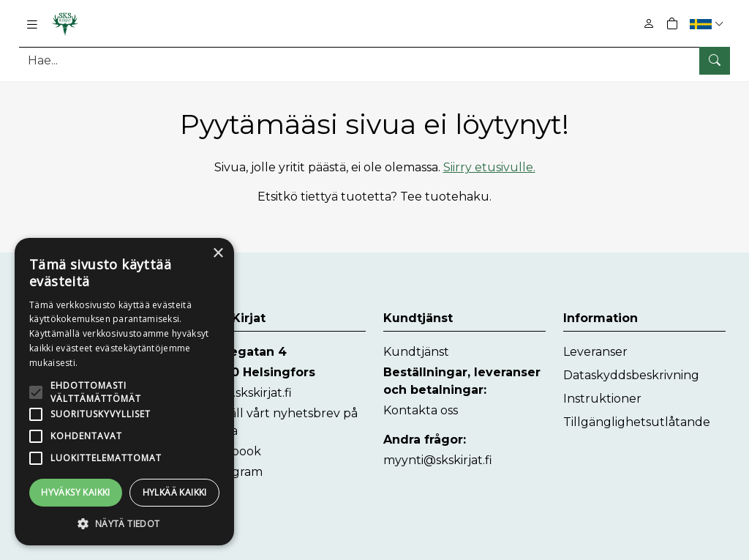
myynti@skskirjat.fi (437, 460)
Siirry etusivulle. (489, 167)
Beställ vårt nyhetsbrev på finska (280, 422)
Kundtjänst (416, 352)
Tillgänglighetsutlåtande (636, 422)
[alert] (124, 391)
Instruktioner (602, 399)
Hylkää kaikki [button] (175, 492)
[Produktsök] (374, 60)
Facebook (232, 451)
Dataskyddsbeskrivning (631, 375)
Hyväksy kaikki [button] (75, 492)
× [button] (217, 253)
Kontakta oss (420, 410)
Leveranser (595, 352)
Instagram (233, 472)
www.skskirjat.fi (247, 393)
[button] (708, 24)
